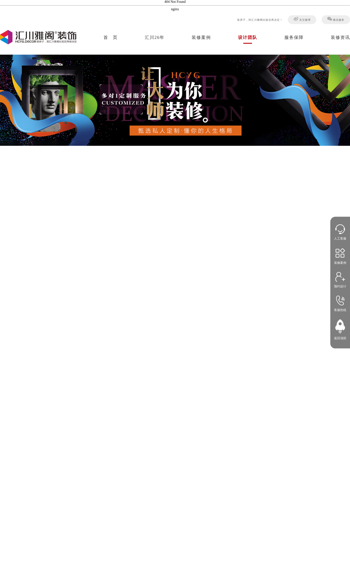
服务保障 (294, 37)
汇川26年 (154, 37)
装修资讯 (340, 37)
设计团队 (247, 37)
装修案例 (201, 37)
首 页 (110, 37)
